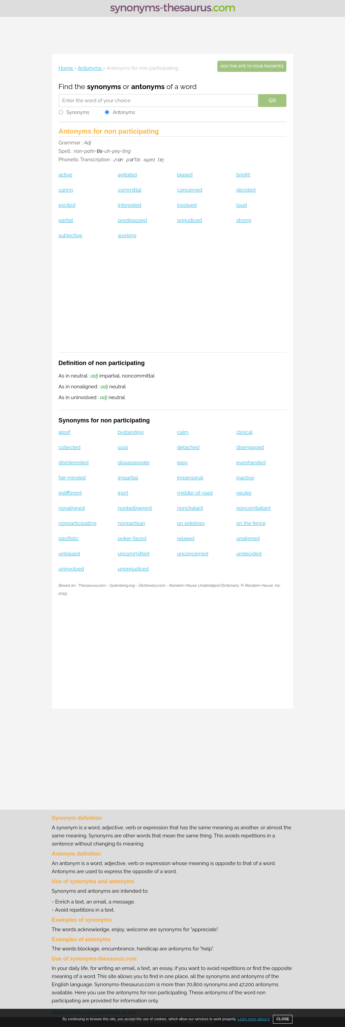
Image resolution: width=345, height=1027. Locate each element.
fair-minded (72, 478)
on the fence (250, 523)
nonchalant (190, 508)
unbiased (69, 554)
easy (182, 463)
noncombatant (253, 508)
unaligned (247, 538)
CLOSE (282, 1019)
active (65, 175)
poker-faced (132, 538)
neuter (243, 493)
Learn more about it (254, 1019)
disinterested (74, 463)
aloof (64, 432)
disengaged (250, 447)
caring (66, 190)
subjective (71, 235)
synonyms (104, 86)
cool (123, 447)
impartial (128, 478)
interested (130, 205)
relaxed (185, 538)
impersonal (190, 478)
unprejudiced (133, 569)
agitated (127, 175)
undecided (248, 554)
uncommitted (134, 554)
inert (123, 493)
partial (66, 220)
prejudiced (189, 220)
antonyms (147, 86)
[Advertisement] (172, 35)
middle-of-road (195, 493)
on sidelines (191, 523)
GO (272, 101)
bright (243, 175)
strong (243, 220)
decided (245, 190)
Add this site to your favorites (251, 66)
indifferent (70, 493)
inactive (245, 478)
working (127, 235)
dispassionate (134, 463)
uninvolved (71, 569)
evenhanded (250, 463)
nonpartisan (132, 523)
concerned (189, 190)
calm (183, 432)
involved (187, 205)
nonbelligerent (135, 508)
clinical (244, 432)
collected (70, 447)
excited (67, 205)
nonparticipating (78, 523)
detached (188, 447)
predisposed (132, 220)
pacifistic (69, 538)
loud (241, 205)
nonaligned (72, 508)
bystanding (131, 432)
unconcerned (193, 554)
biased (185, 175)
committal (130, 190)
